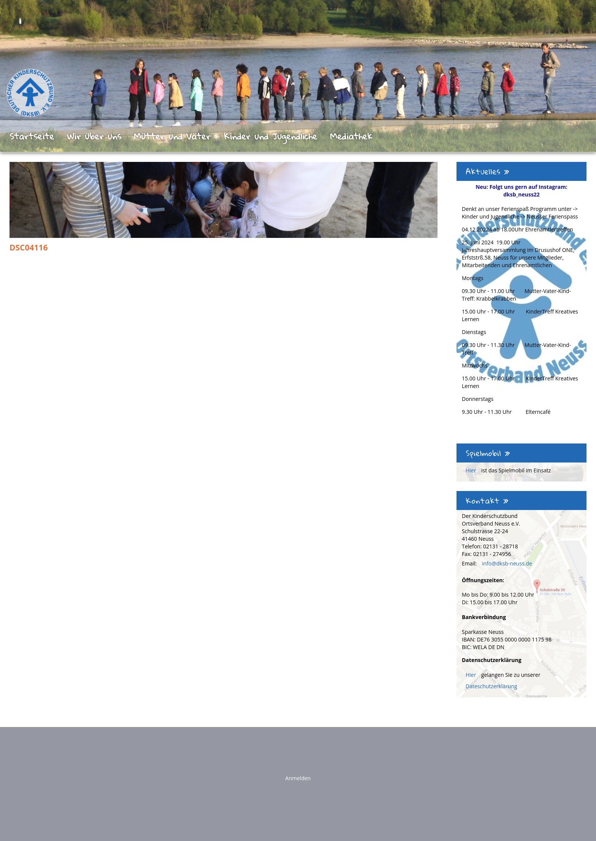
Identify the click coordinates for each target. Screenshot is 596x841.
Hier (471, 470)
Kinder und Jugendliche (270, 136)
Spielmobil (488, 453)
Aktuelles (487, 171)
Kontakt (487, 500)
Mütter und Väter (172, 136)
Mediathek (351, 136)
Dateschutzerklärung (491, 686)
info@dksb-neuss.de (507, 563)
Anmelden (298, 778)
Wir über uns (94, 136)
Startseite (32, 136)
